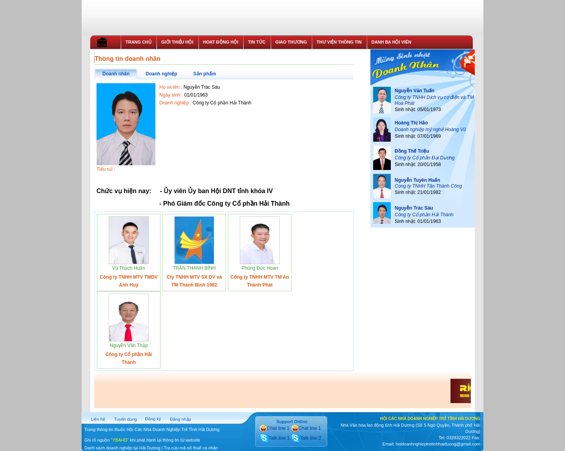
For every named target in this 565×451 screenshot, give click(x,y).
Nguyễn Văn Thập (128, 345)
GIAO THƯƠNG (291, 42)
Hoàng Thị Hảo (411, 123)
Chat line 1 (274, 428)
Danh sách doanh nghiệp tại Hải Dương (122, 448)
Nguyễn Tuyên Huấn (417, 180)
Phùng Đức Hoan (260, 268)
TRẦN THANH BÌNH (194, 268)
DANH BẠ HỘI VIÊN (392, 42)
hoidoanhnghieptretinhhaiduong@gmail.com (438, 444)
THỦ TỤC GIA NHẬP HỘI (124, 55)
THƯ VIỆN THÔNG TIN (339, 42)
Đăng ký (153, 418)
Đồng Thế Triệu (412, 151)
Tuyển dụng (125, 419)
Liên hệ (98, 419)
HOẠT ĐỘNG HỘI (221, 42)
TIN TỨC (256, 42)
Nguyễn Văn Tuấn (414, 90)
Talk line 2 (306, 438)
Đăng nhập (180, 419)
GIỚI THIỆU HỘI (177, 42)
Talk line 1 (275, 438)
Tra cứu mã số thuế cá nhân (191, 448)
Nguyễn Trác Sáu (414, 208)
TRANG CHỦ (138, 42)
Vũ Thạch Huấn (128, 268)
